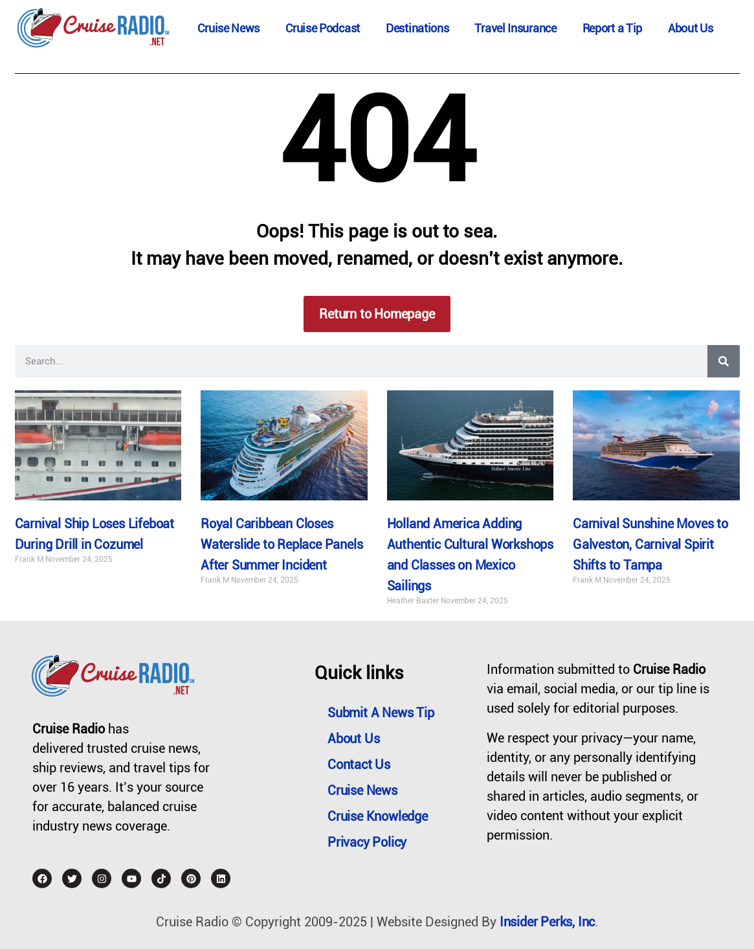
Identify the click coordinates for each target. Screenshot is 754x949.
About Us (690, 28)
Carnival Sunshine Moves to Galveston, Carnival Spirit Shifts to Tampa (650, 544)
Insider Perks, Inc (547, 922)
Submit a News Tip (380, 712)
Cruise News (228, 28)
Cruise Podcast (322, 28)
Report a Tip (612, 28)
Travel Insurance (515, 28)
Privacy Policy (366, 842)
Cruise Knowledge (377, 816)
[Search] (723, 361)
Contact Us (358, 764)
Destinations (417, 28)
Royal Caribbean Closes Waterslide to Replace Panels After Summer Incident (281, 544)
